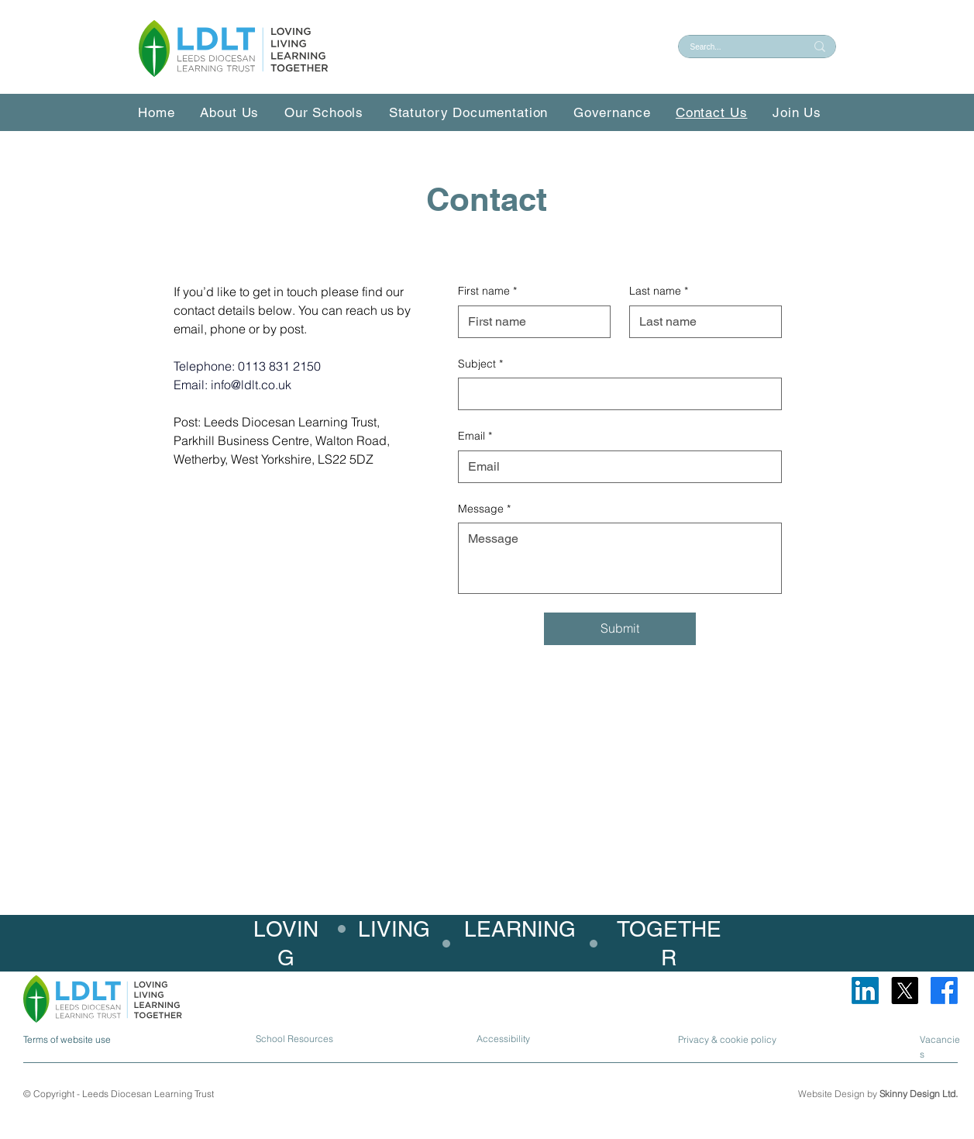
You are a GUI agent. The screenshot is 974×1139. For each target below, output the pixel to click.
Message (484, 509)
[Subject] (615, 393)
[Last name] (701, 321)
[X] (904, 990)
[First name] (530, 321)
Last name (658, 291)
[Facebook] (944, 990)
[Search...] (736, 46)
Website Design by (878, 1093)
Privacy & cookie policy (727, 1039)
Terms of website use (67, 1039)
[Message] (620, 558)
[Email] (615, 466)
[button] (331, 112)
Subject (480, 364)
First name (487, 291)
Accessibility (503, 1038)
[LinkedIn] (865, 990)
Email (475, 436)
